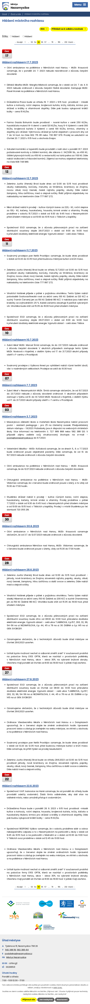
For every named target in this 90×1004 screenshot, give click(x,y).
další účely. (57, 987)
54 (35, 42)
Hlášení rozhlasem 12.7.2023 (20, 178)
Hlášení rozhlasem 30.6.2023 (20, 526)
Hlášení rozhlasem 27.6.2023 (20, 679)
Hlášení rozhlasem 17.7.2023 (20, 62)
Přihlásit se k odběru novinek (69, 29)
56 (42, 42)
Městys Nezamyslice (16, 957)
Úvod (4, 14)
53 (32, 42)
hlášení (15, 36)
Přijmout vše (28, 999)
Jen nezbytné (46, 999)
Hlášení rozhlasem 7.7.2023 (19, 385)
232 (65, 42)
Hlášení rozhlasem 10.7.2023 (20, 340)
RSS (44, 29)
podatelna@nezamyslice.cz (18, 953)
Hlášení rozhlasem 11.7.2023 (20, 250)
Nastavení (62, 999)
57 (45, 42)
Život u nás (16, 14)
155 (59, 42)
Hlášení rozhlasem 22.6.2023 (20, 786)
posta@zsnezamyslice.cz (20, 437)
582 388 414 (23, 949)
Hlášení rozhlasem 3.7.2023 (19, 417)
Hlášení (28, 36)
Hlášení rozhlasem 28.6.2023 (20, 570)
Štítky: (5, 36)
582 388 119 (10, 949)
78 (52, 42)
